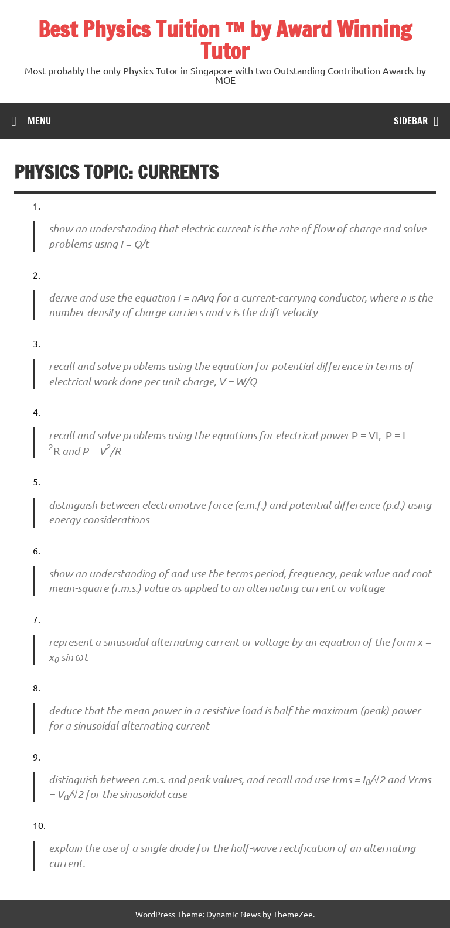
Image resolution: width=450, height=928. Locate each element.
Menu (39, 120)
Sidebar (411, 120)
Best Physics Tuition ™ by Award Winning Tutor (225, 40)
